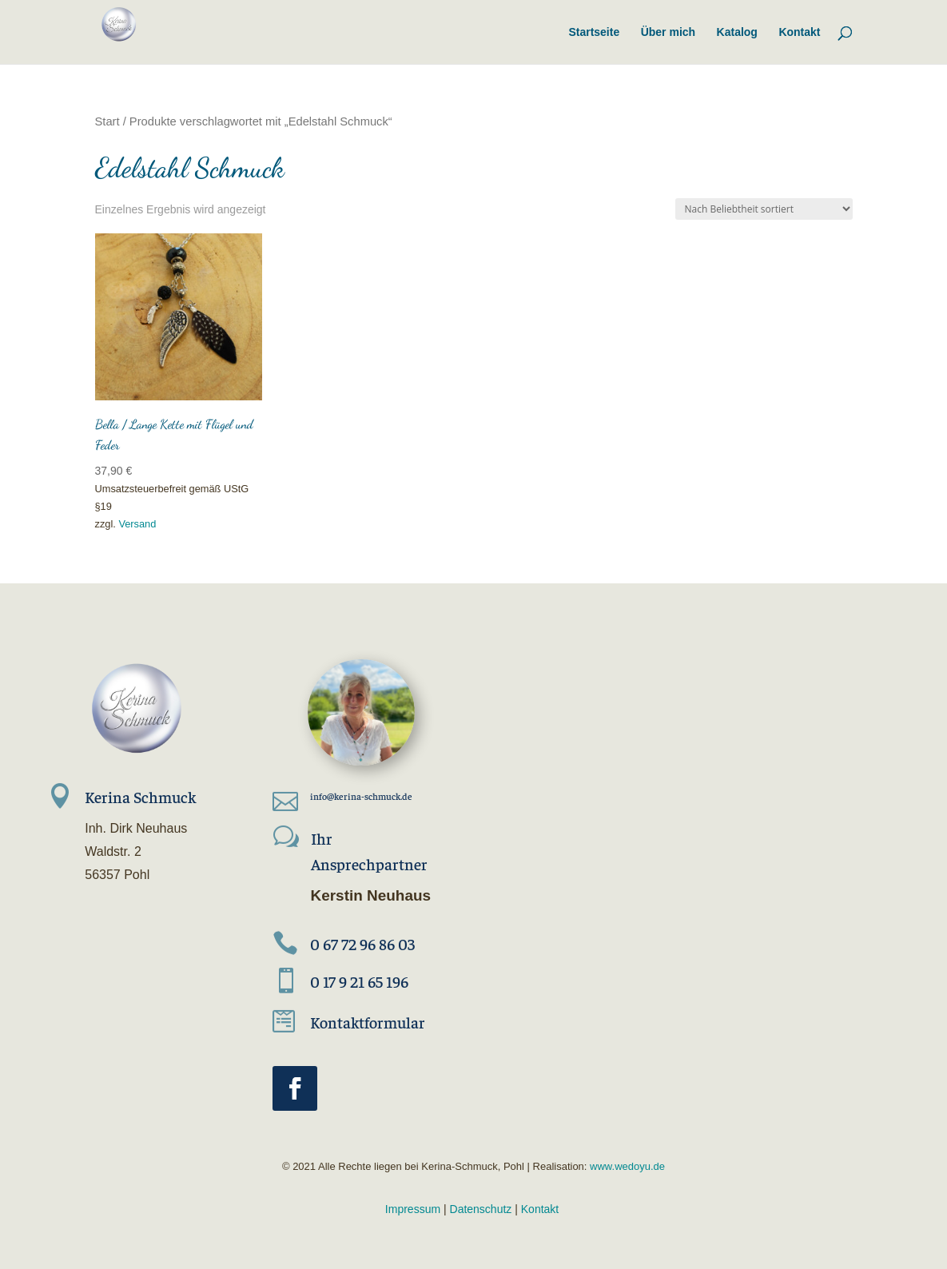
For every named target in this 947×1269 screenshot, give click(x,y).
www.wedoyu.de (626, 1166)
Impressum (412, 1209)
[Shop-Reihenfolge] (764, 209)
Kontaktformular (367, 1022)
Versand (137, 524)
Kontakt (540, 1209)
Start (107, 121)
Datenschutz (481, 1209)
